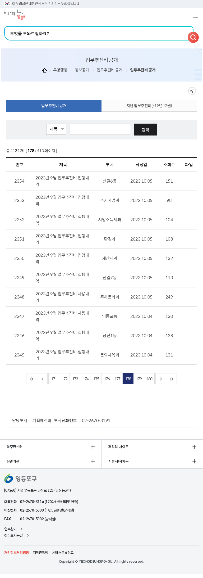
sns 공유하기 (192, 91)
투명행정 (60, 70)
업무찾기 (10, 529)
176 (106, 379)
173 (75, 379)
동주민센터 (14, 447)
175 (96, 379)
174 (85, 379)
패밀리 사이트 (118, 447)
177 (117, 379)
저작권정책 (40, 552)
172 (64, 379)
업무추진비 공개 (109, 70)
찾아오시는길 (13, 535)
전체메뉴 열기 (195, 15)
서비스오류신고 (62, 552)
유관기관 (13, 461)
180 (149, 379)
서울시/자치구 (118, 461)
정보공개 (82, 70)
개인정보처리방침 (16, 552)
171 (54, 379)
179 (138, 379)
